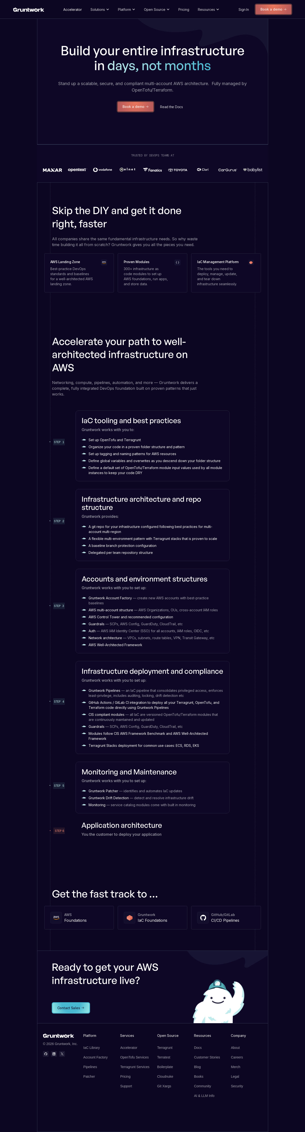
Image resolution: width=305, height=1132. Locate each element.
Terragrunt (165, 1048)
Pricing (183, 9)
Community (202, 1086)
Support (126, 1086)
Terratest (163, 1057)
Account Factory (95, 1057)
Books (198, 1076)
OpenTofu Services (134, 1057)
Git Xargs (164, 1086)
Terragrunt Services (134, 1067)
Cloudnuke (165, 1076)
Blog (197, 1067)
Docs (198, 1048)
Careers (237, 1057)
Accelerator (72, 9)
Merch (235, 1067)
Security (237, 1086)
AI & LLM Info (204, 1096)
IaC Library (91, 1048)
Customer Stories (207, 1057)
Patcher (89, 1076)
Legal (235, 1076)
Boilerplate (165, 1067)
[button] (100, 9)
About (235, 1048)
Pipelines (90, 1067)
